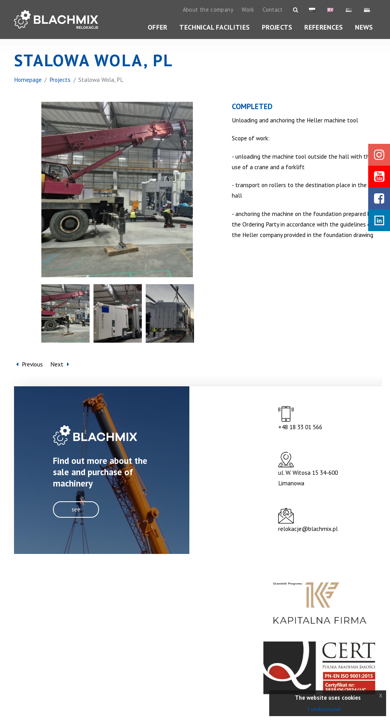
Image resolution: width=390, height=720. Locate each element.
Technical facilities (214, 27)
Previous (29, 364)
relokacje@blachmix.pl (308, 528)
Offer (158, 27)
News (364, 27)
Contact (273, 9)
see (76, 509)
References (323, 27)
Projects (277, 27)
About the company (208, 9)
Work (248, 9)
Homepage (28, 79)
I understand (324, 709)
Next (59, 364)
